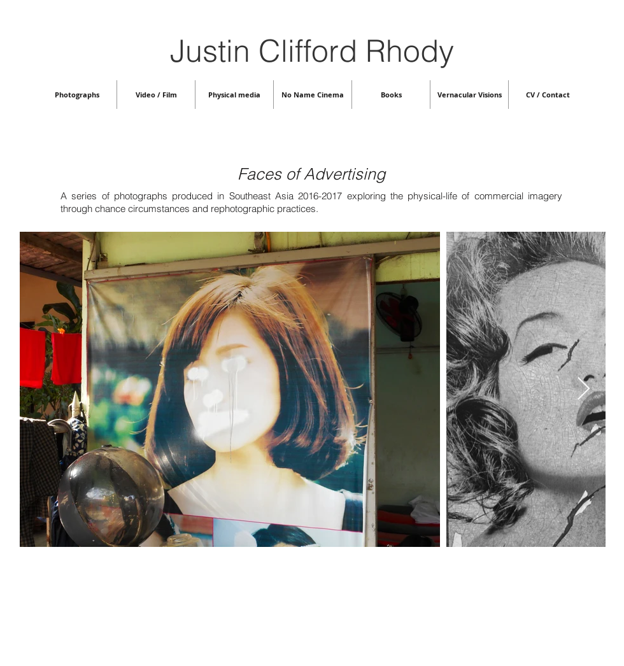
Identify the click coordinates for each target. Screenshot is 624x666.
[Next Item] (583, 389)
